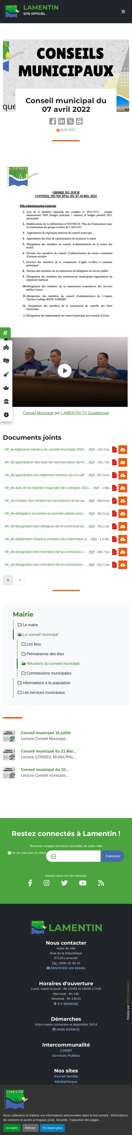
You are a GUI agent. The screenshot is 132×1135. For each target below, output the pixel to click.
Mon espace (66, 1029)
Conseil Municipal (38, 413)
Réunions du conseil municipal (51, 663)
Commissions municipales (46, 673)
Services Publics (66, 1055)
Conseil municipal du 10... (44, 770)
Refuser (30, 1128)
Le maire (28, 625)
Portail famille (66, 1076)
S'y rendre (66, 1004)
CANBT (66, 1050)
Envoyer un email (66, 968)
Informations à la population (44, 683)
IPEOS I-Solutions (128, 992)
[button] (79, 123)
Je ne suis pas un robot (27, 853)
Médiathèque (66, 1082)
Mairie (23, 614)
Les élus (31, 644)
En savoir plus (52, 1128)
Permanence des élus (43, 654)
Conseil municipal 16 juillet (46, 733)
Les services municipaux (41, 692)
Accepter (12, 1128)
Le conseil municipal (38, 634)
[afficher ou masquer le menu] (123, 12)
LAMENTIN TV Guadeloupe (85, 413)
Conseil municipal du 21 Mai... (48, 751)
